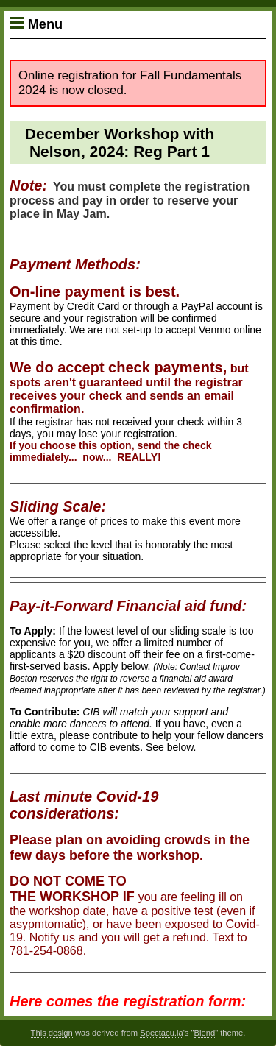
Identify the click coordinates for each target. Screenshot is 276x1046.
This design (52, 1032)
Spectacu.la (161, 1032)
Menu (36, 24)
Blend (205, 1032)
